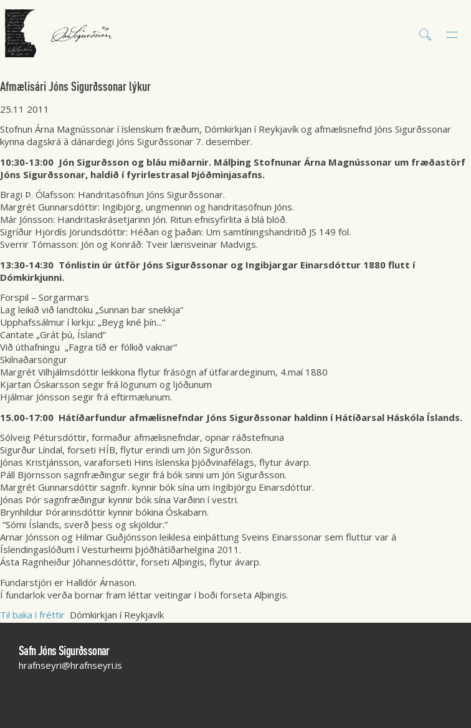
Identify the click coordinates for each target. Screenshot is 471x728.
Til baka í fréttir (32, 614)
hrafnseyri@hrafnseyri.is (70, 665)
